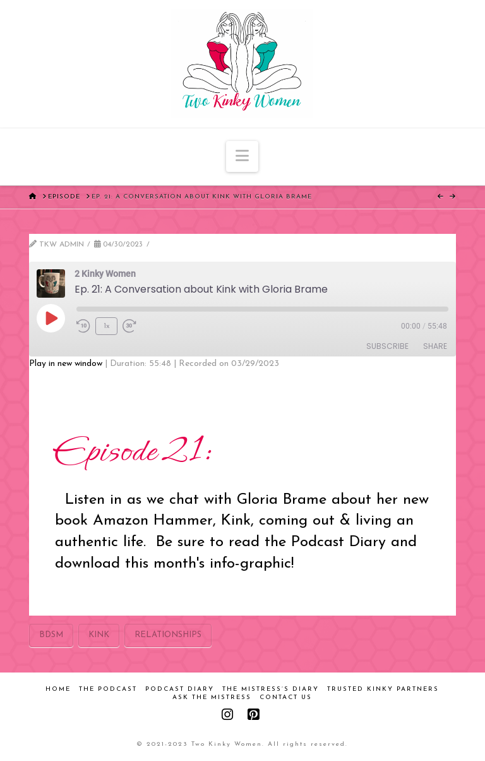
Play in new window (65, 363)
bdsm (51, 635)
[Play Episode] (50, 318)
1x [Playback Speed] (107, 326)
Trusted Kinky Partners (383, 689)
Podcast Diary (179, 689)
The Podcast (108, 689)
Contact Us (286, 697)
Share (435, 346)
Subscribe (387, 346)
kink (98, 635)
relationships (168, 635)
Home (58, 689)
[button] (242, 156)
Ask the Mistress (211, 697)
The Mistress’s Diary (270, 689)
